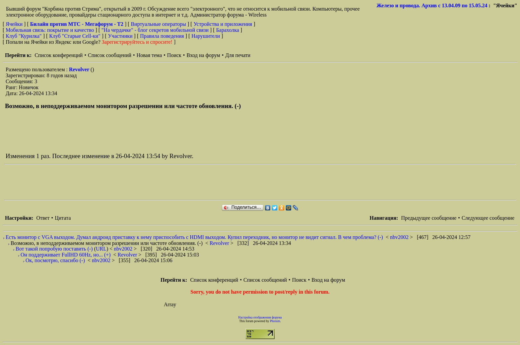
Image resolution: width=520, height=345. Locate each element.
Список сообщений (109, 55)
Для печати (237, 55)
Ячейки (15, 24)
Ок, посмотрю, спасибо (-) (55, 260)
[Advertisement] (124, 182)
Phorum (275, 321)
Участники (120, 36)
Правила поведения (162, 36)
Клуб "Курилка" (23, 36)
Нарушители (205, 36)
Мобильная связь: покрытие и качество (50, 30)
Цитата (63, 218)
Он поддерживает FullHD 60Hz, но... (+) (66, 255)
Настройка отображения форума (260, 317)
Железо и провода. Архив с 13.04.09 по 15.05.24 (431, 5)
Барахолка (227, 30)
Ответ (42, 218)
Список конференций (58, 55)
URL (101, 249)
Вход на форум (203, 55)
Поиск (174, 55)
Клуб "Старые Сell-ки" (74, 36)
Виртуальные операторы (158, 24)
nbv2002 (400, 237)
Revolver (80, 69)
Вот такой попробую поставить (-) (54, 249)
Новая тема (149, 55)
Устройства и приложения (223, 24)
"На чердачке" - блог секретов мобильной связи (155, 30)
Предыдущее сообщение (428, 218)
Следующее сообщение (488, 218)
